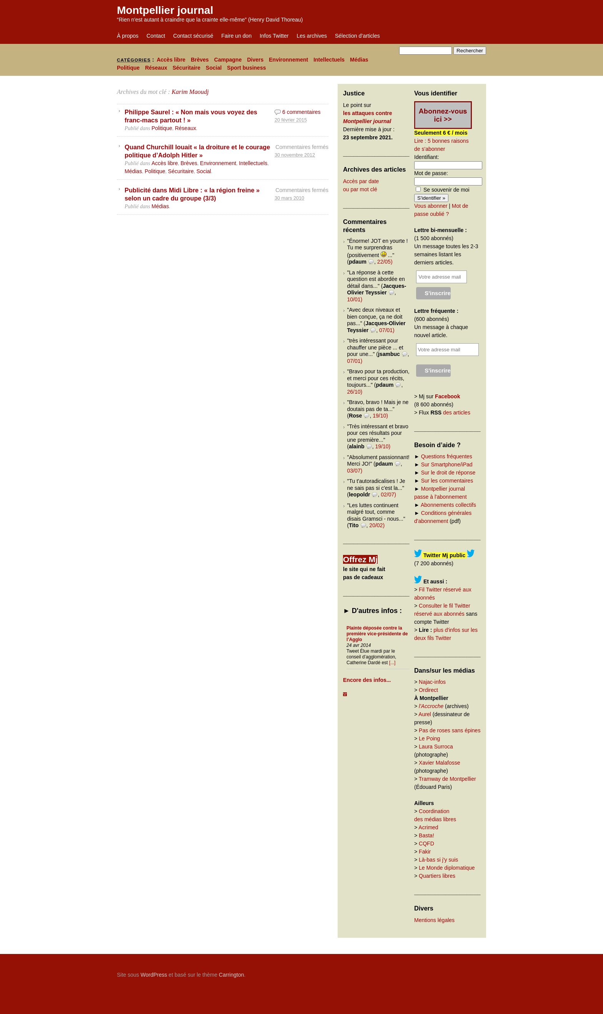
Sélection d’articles (357, 36)
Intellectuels (329, 60)
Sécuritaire (186, 68)
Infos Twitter (274, 36)
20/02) (377, 525)
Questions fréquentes (446, 456)
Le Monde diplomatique (447, 868)
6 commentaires (301, 112)
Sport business (246, 68)
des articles (456, 412)
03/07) (355, 471)
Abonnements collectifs (448, 505)
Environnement (288, 60)
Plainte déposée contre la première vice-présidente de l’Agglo (377, 633)
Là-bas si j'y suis (438, 860)
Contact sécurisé (193, 36)
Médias (359, 60)
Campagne (228, 60)
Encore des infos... (367, 680)
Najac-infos (432, 682)
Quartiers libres (437, 876)
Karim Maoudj (190, 91)
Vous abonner (430, 206)
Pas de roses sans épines (449, 730)
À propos (127, 36)
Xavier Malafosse (439, 763)
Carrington (231, 975)
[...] (392, 662)
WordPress (153, 975)
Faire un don (237, 36)
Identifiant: (426, 157)
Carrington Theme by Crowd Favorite (438, 972)
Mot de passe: (431, 173)
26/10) (355, 392)
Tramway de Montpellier (447, 779)
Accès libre (171, 60)
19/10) (380, 416)
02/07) (388, 494)
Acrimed (428, 827)
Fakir (425, 852)
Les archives (312, 36)
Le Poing (429, 738)
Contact (156, 36)
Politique (128, 68)
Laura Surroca (436, 746)
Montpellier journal (165, 10)
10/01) (355, 299)
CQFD (426, 843)
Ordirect (428, 690)
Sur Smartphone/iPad (447, 464)
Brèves (200, 60)
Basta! (426, 835)
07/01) (387, 330)
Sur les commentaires (447, 481)
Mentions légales (434, 920)
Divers (255, 60)
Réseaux (156, 68)
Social (214, 68)
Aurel (424, 714)
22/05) (385, 262)
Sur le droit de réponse (448, 472)
